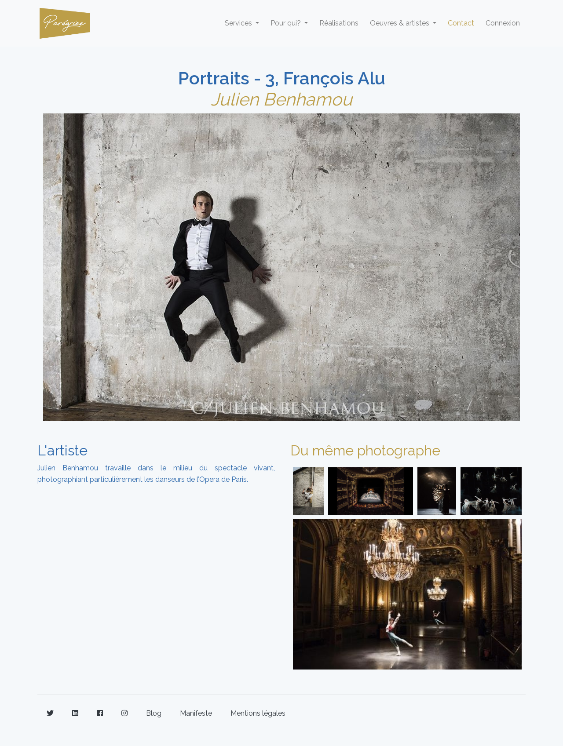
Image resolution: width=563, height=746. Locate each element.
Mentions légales (257, 713)
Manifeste (196, 713)
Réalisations (338, 23)
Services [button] (239, 23)
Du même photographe (365, 450)
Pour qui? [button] (287, 23)
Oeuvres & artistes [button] (400, 23)
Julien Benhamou (281, 99)
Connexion (503, 23)
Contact (461, 23)
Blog (153, 713)
